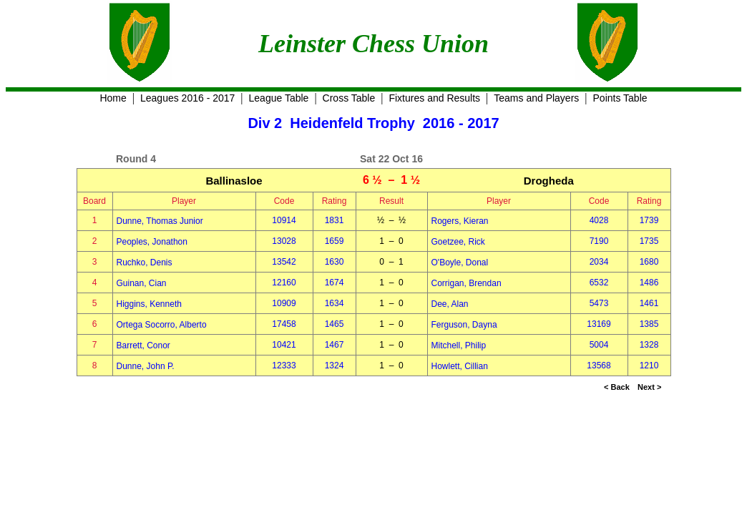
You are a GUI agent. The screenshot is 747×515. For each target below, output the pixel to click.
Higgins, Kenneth (149, 304)
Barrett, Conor (143, 345)
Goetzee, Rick (458, 242)
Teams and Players (536, 98)
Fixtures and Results (434, 98)
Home (112, 98)
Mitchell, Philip (459, 345)
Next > (649, 387)
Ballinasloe (233, 181)
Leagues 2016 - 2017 (187, 98)
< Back (617, 387)
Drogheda (549, 181)
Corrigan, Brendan (466, 283)
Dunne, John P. (146, 366)
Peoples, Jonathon (152, 242)
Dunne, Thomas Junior (160, 221)
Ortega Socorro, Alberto (162, 325)
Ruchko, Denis (144, 263)
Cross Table (349, 98)
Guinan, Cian (142, 283)
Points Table (620, 98)
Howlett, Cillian (459, 366)
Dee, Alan (450, 304)
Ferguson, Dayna (464, 325)
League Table (279, 98)
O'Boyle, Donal (460, 263)
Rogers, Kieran (460, 221)
